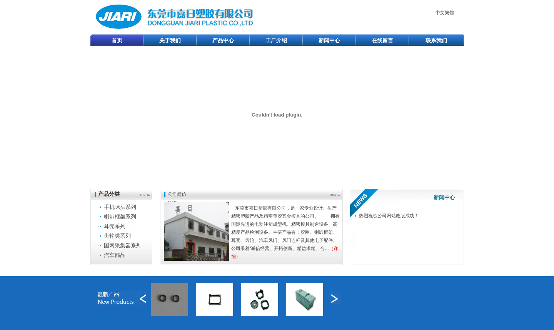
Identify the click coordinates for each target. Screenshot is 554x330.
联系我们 (436, 40)
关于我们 (170, 40)
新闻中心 (329, 40)
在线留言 (382, 40)
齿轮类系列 (117, 236)
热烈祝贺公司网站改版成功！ (389, 215)
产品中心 (223, 40)
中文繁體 (445, 12)
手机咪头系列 (120, 207)
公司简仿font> (177, 194)
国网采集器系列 (123, 245)
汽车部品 (114, 255)
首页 (117, 40)
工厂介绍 (276, 40)
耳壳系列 (114, 226)
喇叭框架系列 (120, 216)
